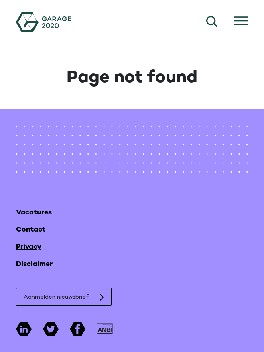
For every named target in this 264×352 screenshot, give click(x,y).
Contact (30, 230)
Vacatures (34, 212)
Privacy (28, 247)
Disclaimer (34, 264)
